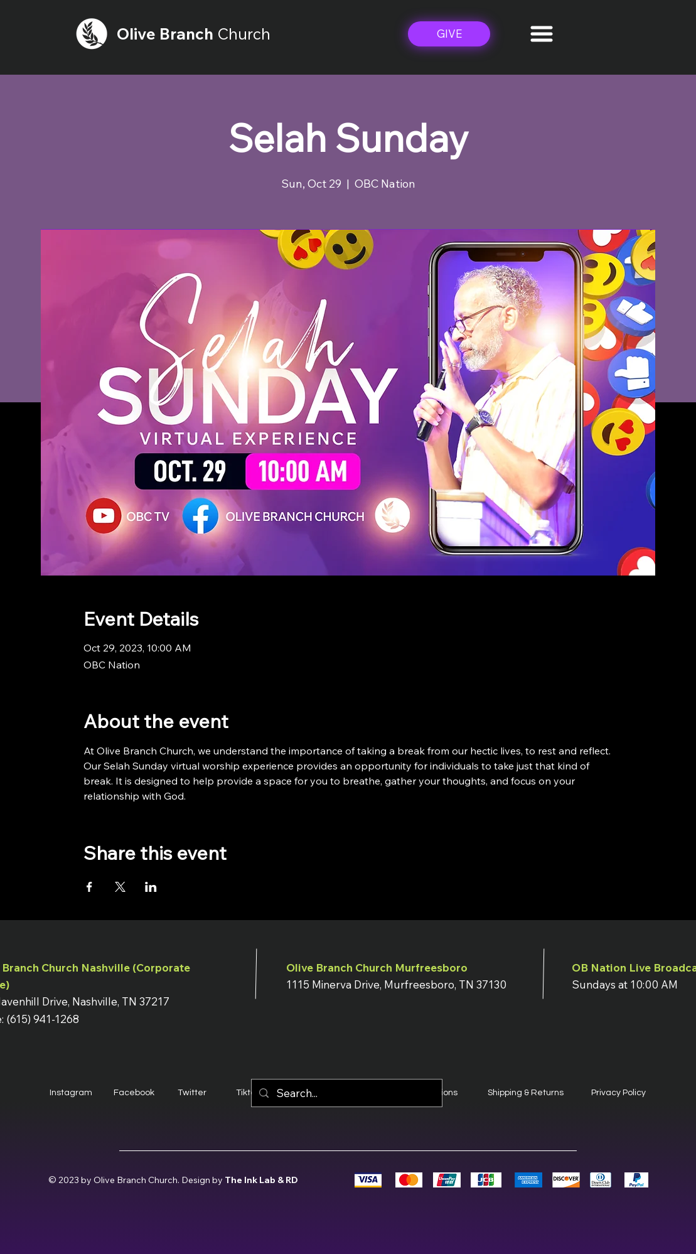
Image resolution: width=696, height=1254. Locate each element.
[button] (541, 33)
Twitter (192, 1092)
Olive (138, 33)
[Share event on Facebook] (89, 887)
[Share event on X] (120, 887)
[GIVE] (449, 33)
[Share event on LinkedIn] (151, 887)
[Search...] (345, 1093)
